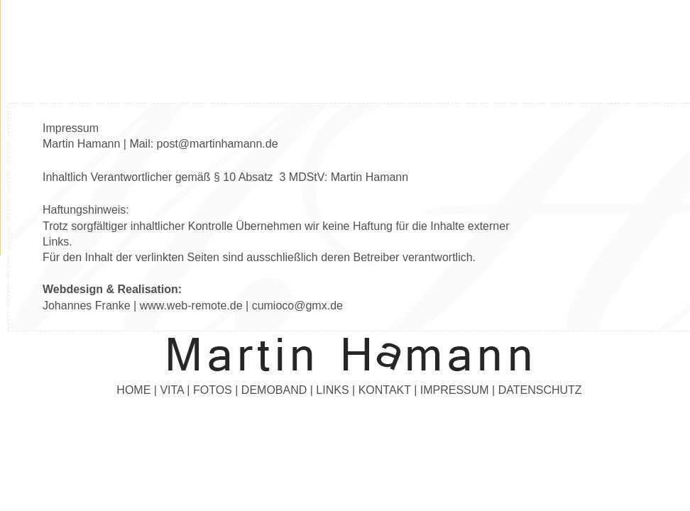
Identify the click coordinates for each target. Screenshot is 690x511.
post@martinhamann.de (217, 144)
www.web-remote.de (191, 306)
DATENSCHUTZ (540, 390)
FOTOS (212, 390)
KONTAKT (384, 390)
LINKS (332, 390)
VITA (172, 390)
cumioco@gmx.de (297, 306)
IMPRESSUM (454, 390)
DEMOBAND (274, 390)
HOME (133, 390)
